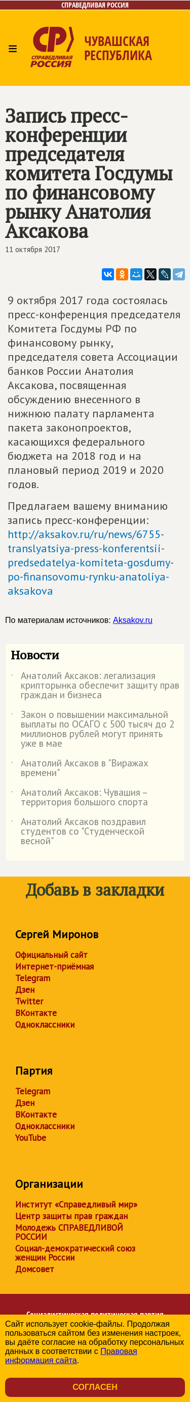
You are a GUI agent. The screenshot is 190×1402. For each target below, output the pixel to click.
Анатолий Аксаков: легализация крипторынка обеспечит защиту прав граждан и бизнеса (95, 686)
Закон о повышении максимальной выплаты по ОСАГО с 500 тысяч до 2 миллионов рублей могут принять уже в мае (92, 729)
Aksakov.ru (133, 620)
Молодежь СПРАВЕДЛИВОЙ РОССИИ (69, 1232)
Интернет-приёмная (54, 966)
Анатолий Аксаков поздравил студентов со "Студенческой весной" (78, 832)
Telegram (32, 978)
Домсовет (34, 1269)
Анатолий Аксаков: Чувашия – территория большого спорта (79, 798)
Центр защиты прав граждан (71, 1216)
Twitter (29, 1001)
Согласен (94, 1387)
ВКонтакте (36, 1013)
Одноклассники (44, 1024)
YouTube (30, 1137)
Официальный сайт (51, 954)
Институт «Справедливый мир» (76, 1204)
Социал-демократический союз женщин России (75, 1253)
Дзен (24, 989)
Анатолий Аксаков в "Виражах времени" (79, 768)
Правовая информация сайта (71, 1356)
